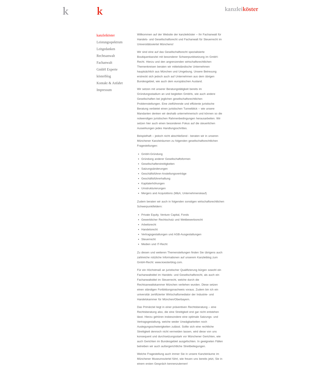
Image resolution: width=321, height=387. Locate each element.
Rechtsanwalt (106, 56)
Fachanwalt (104, 62)
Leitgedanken (106, 49)
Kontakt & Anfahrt (110, 83)
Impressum (104, 90)
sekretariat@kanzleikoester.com (202, 382)
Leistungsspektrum (110, 42)
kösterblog (104, 76)
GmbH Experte (107, 69)
